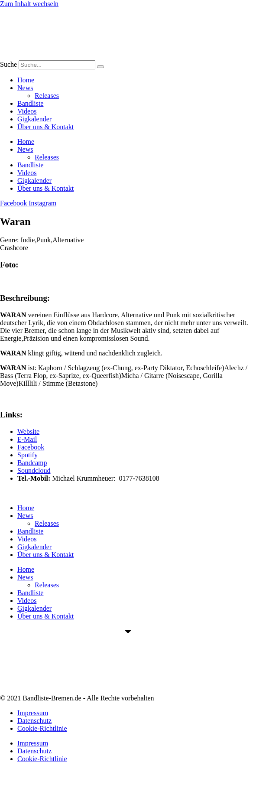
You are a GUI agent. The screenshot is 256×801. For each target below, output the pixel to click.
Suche (8, 64)
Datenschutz (34, 720)
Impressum (32, 712)
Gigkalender (34, 119)
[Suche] (100, 66)
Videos (26, 111)
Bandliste (30, 103)
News (25, 87)
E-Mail (27, 439)
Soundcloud (33, 470)
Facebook (30, 447)
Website (28, 431)
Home (25, 80)
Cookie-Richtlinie (42, 728)
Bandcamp (32, 462)
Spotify (27, 455)
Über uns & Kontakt (45, 126)
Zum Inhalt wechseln (29, 3)
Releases (47, 95)
